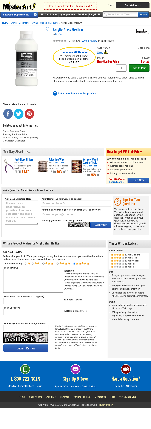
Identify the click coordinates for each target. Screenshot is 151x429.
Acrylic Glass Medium (68, 30)
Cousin (20, 162)
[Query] (120, 14)
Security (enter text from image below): (62, 220)
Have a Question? (126, 379)
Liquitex (58, 34)
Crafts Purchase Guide (14, 131)
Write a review (89, 40)
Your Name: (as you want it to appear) (61, 199)
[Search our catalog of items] (143, 14)
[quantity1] (121, 68)
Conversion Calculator (14, 140)
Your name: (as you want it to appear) (23, 296)
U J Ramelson (91, 166)
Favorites (82, 14)
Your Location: (11, 307)
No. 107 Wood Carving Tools (90, 161)
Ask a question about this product (77, 93)
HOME (5, 23)
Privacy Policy (105, 404)
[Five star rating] (74, 264)
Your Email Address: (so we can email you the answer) (71, 209)
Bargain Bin (95, 14)
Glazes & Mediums (49, 23)
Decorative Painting (28, 23)
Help (112, 396)
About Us (51, 396)
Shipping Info (35, 396)
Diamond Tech (57, 162)
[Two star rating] (33, 264)
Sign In (111, 5)
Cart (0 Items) (132, 5)
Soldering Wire (57, 159)
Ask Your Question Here (18, 199)
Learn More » (116, 182)
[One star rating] (26, 264)
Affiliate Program (82, 396)
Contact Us (100, 396)
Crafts (14, 23)
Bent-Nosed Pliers (23, 159)
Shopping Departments (16, 14)
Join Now (74, 61)
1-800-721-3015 (25, 379)
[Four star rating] (57, 264)
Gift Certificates (49, 14)
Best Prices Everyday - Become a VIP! (70, 6)
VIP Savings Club (127, 396)
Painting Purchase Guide (15, 134)
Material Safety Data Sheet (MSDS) (20, 137)
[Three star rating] (43, 264)
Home (22, 396)
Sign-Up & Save (67, 14)
